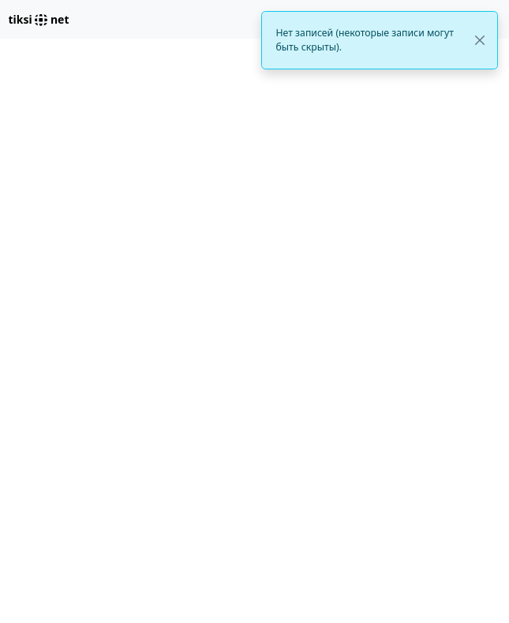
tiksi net (39, 19)
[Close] (479, 40)
